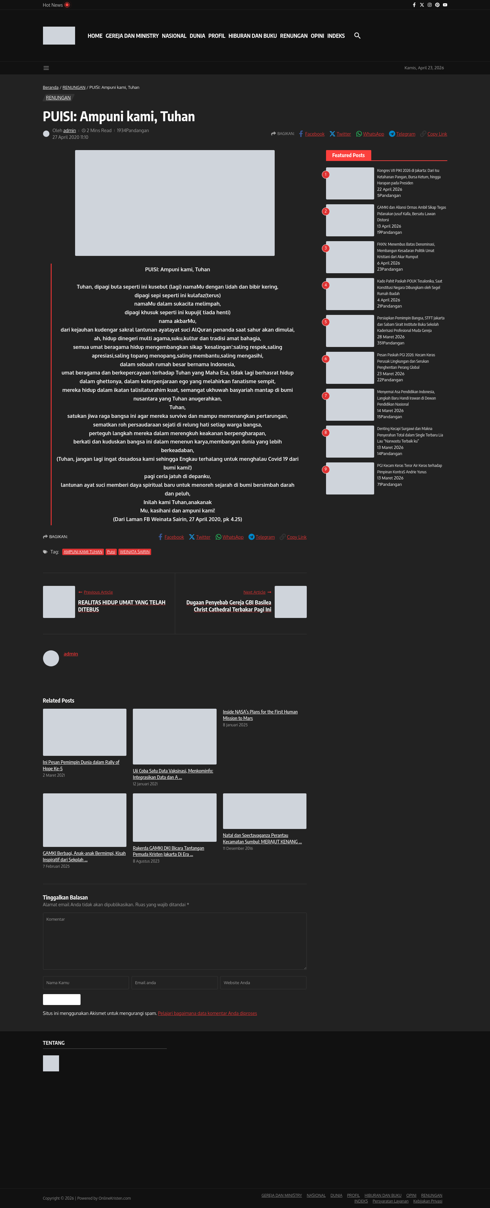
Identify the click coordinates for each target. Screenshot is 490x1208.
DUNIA (197, 35)
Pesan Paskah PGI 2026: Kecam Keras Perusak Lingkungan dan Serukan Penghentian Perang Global (406, 361)
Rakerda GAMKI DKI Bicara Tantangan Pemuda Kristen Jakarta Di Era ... (168, 851)
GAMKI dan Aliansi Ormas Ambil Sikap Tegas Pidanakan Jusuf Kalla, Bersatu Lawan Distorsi (412, 213)
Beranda (51, 87)
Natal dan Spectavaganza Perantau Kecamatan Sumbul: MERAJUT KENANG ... (262, 838)
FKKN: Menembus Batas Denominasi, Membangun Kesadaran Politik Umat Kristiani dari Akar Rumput (406, 250)
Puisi (111, 551)
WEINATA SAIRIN (135, 551)
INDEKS (336, 35)
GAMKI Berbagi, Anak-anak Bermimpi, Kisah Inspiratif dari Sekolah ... (84, 856)
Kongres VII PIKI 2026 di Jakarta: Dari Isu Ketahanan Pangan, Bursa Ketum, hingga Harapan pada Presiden (409, 176)
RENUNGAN (294, 35)
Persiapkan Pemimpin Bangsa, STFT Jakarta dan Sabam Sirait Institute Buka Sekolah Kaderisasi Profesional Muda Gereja (411, 324)
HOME (95, 35)
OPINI (317, 35)
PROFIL (217, 35)
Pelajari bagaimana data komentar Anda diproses (207, 1013)
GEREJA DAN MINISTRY (132, 35)
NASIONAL (174, 35)
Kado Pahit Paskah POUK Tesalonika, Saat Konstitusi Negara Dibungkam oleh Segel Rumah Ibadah (410, 287)
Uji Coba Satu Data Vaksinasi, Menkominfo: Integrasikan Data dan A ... (173, 774)
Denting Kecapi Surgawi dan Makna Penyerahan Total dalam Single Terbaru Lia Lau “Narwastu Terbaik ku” (411, 434)
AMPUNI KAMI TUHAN (83, 551)
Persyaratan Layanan (390, 1201)
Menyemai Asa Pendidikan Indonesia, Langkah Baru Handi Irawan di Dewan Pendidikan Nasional (407, 398)
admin (69, 130)
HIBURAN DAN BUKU (252, 35)
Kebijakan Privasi (427, 1201)
